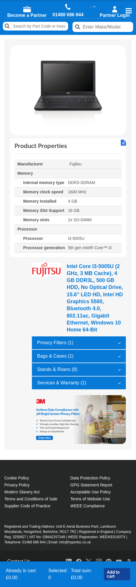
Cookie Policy (16, 478)
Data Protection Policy (90, 478)
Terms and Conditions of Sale (30, 499)
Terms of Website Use (90, 499)
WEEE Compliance (87, 506)
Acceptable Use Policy (90, 492)
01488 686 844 (68, 15)
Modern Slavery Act (21, 492)
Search (7, 26)
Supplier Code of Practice (27, 506)
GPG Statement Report (91, 485)
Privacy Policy (17, 485)
